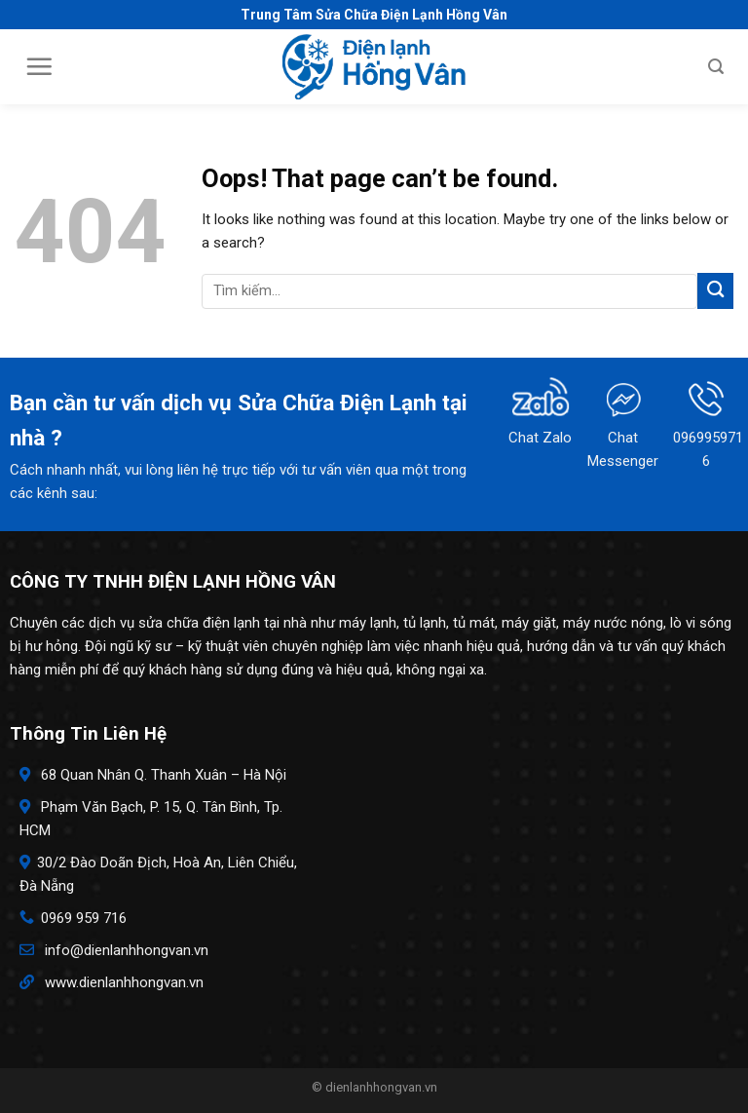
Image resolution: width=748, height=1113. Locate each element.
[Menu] (39, 66)
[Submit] (715, 291)
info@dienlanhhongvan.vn (126, 950)
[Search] (715, 67)
